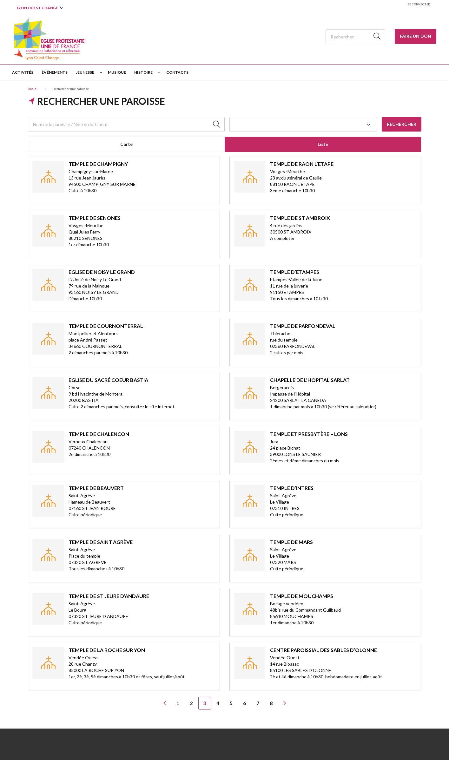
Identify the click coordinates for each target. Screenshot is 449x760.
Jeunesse (85, 72)
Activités (22, 72)
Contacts (177, 72)
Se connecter (419, 4)
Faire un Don (415, 36)
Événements (55, 72)
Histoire (143, 72)
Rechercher (401, 124)
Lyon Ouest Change (37, 7)
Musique (117, 72)
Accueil (33, 89)
